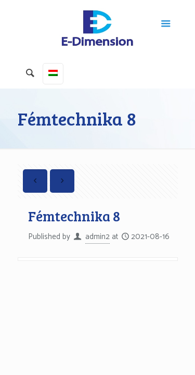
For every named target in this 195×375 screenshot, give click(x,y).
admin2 (97, 236)
